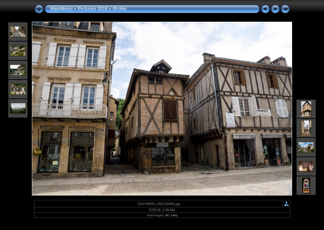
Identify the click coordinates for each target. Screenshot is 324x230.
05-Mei (120, 8)
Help (174, 215)
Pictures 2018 (93, 8)
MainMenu (61, 8)
